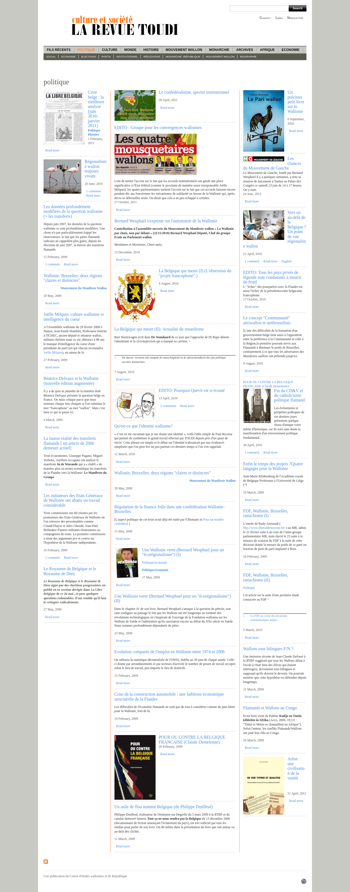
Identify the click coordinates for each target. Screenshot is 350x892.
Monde (130, 50)
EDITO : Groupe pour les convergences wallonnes (158, 127)
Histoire (151, 50)
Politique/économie (154, 562)
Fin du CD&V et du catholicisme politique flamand (289, 395)
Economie (290, 50)
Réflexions (152, 56)
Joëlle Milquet (53, 352)
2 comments (168, 406)
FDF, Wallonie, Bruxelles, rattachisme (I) (265, 513)
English (286, 261)
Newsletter (295, 18)
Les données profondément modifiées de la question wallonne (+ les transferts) (73, 211)
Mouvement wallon (184, 50)
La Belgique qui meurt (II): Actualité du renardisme (159, 329)
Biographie (248, 56)
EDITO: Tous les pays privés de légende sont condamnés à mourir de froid (272, 277)
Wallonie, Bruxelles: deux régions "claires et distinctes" (73, 278)
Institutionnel (127, 56)
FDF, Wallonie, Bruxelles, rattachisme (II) (265, 577)
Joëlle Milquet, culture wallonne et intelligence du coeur (74, 316)
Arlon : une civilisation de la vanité (296, 768)
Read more (52, 150)
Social (51, 56)
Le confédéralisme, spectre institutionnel (194, 92)
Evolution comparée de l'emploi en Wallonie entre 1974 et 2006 (169, 651)
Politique (86, 50)
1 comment (93, 191)
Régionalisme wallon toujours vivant (96, 168)
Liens (279, 18)
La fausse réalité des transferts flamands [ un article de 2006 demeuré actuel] (70, 443)
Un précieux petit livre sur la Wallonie (296, 102)
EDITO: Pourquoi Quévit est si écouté (192, 390)
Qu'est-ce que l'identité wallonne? (143, 426)
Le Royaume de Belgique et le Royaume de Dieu (70, 571)
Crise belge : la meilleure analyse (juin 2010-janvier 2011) (96, 109)
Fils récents (59, 50)
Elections (88, 56)
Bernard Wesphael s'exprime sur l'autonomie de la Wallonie (165, 221)
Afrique (267, 50)
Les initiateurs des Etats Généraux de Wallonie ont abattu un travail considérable (73, 500)
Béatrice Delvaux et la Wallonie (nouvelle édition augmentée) (71, 380)
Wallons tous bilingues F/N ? (268, 648)
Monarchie (219, 50)
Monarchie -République (183, 56)
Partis (106, 56)
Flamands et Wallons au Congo (270, 707)
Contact (265, 18)
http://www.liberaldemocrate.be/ (264, 528)
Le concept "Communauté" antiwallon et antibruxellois (267, 320)
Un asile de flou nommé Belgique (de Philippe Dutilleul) (163, 806)
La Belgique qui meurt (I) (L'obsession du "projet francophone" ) (195, 273)
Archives (244, 50)
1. (115, 357)
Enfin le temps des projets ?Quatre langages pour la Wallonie (273, 466)
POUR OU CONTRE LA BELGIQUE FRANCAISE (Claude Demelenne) (192, 739)
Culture (109, 50)
